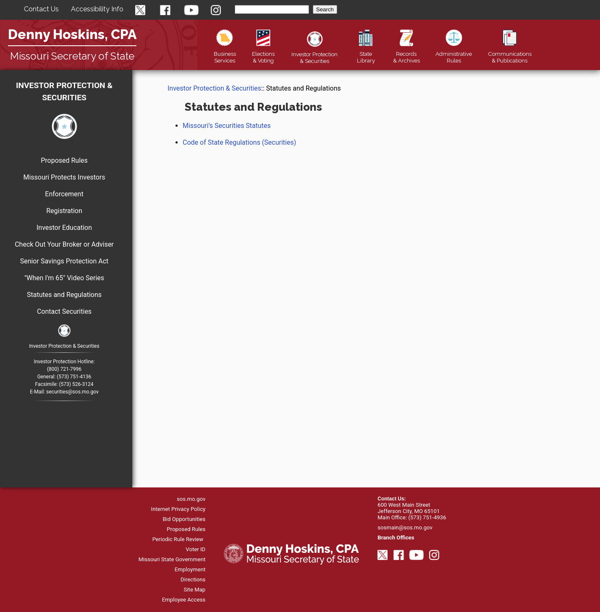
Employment (190, 569)
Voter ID (195, 549)
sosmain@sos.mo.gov (404, 527)
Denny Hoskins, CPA (72, 34)
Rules (453, 54)
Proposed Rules (64, 160)
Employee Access (184, 599)
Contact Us (41, 9)
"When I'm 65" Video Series (64, 278)
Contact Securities (64, 311)
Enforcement (64, 194)
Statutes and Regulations (64, 295)
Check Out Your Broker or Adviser (64, 244)
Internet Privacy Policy (178, 509)
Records (406, 54)
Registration (64, 211)
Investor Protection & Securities (64, 91)
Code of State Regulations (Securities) (239, 142)
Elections (263, 54)
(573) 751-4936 (427, 517)
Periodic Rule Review (178, 539)
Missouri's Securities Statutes (227, 126)
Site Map (195, 589)
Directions (193, 579)
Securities (314, 54)
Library (366, 54)
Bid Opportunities (184, 519)
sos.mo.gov (191, 499)
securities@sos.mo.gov (72, 392)
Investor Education (64, 228)
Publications (510, 54)
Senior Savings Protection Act (64, 261)
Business (225, 54)
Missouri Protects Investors (64, 177)
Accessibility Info (97, 9)
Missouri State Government (172, 559)
